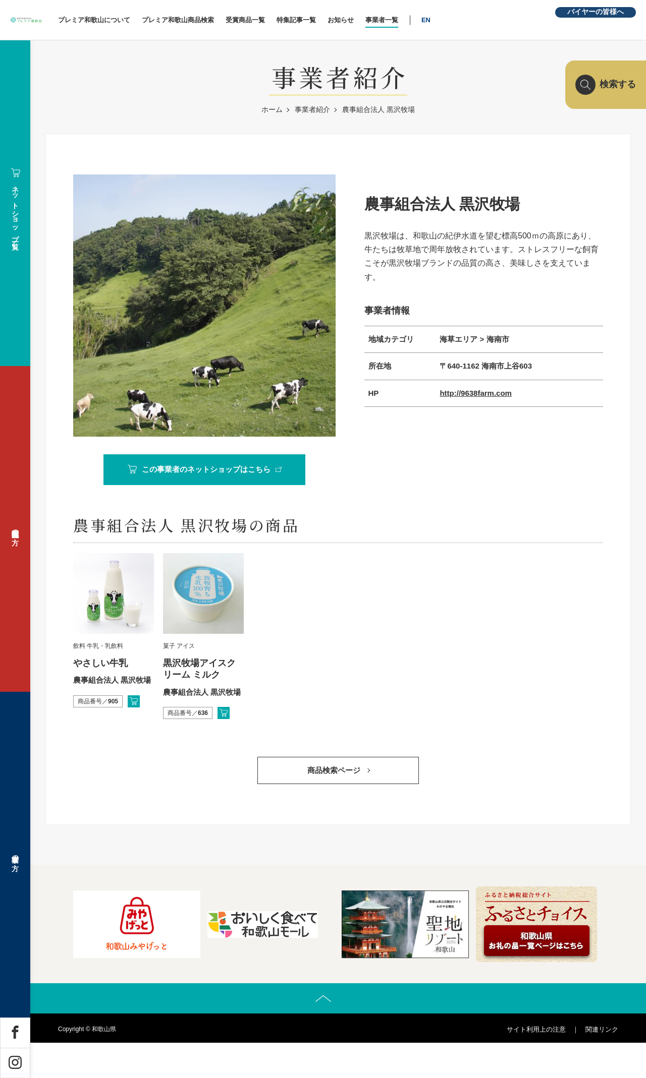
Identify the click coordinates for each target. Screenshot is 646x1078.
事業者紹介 (312, 109)
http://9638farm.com (476, 393)
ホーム (272, 109)
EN (488, 20)
